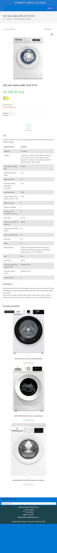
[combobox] (28, 503)
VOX (4, 139)
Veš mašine (13, 113)
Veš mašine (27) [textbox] (28, 503)
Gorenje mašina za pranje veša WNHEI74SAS (28, 359)
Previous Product (10, 29)
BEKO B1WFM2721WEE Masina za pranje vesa (28, 416)
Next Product (48, 29)
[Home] (3, 19)
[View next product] (53, 29)
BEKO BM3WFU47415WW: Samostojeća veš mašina (28, 480)
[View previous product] (4, 29)
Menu (50, 8)
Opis (28, 126)
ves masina (11, 115)
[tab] (28, 126)
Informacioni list (7, 105)
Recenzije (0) (28, 130)
